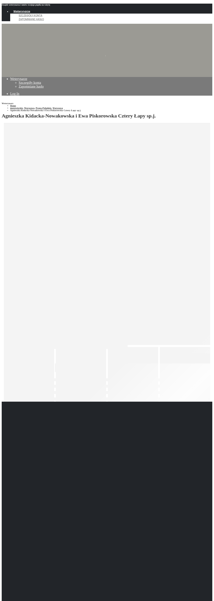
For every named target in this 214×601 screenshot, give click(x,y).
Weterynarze (21, 11)
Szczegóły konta (30, 15)
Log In (14, 93)
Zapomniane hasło (31, 19)
